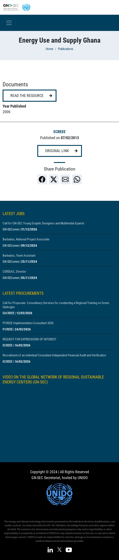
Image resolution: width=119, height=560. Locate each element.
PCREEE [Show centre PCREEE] (8, 329)
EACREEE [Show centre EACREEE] (8, 313)
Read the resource (27, 95)
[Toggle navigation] (9, 22)
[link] (42, 179)
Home (49, 49)
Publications (65, 49)
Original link (57, 151)
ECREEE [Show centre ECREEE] (59, 132)
